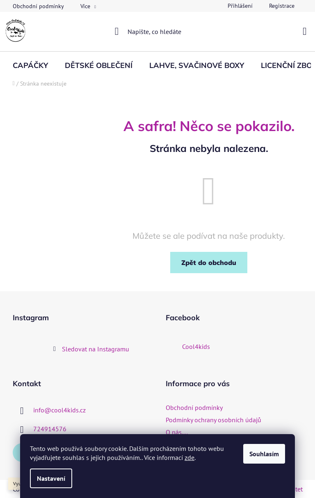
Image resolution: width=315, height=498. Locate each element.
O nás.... (177, 432)
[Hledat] (158, 31)
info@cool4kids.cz (59, 410)
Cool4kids (196, 346)
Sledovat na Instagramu (95, 349)
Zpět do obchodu (208, 262)
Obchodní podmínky (38, 6)
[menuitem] (30, 65)
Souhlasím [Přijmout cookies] (264, 454)
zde (189, 457)
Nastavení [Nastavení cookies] (51, 478)
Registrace (281, 5)
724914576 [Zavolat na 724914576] (49, 429)
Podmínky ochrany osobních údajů (213, 420)
